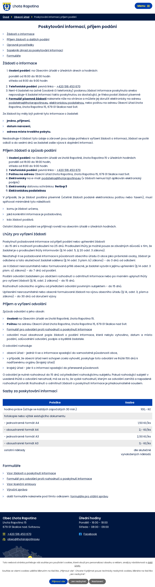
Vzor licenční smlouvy (21, 484)
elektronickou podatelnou (66, 103)
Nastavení (97, 581)
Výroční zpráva (17, 489)
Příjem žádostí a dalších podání (28, 39)
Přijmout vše (58, 581)
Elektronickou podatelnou (27, 190)
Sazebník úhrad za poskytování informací (35, 50)
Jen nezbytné (78, 581)
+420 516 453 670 (68, 86)
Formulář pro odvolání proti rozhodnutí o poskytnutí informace (49, 329)
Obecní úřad (21, 17)
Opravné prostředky (20, 45)
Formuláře (14, 56)
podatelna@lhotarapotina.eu (28, 103)
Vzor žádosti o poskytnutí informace (31, 473)
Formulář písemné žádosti (27, 99)
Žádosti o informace (20, 34)
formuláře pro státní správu (89, 496)
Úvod (6, 17)
